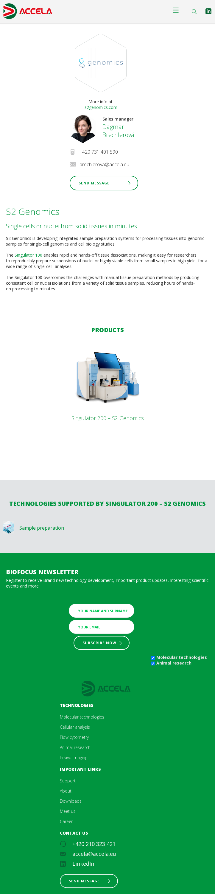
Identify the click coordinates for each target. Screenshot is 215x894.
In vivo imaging (73, 757)
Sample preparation (41, 528)
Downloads (71, 801)
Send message (84, 881)
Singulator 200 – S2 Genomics (107, 418)
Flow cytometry (74, 737)
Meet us (67, 811)
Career (66, 821)
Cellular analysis (75, 727)
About (65, 791)
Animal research (173, 663)
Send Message (94, 183)
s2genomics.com (101, 107)
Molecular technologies (181, 657)
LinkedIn (83, 863)
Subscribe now (99, 642)
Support (68, 781)
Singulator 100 (29, 255)
